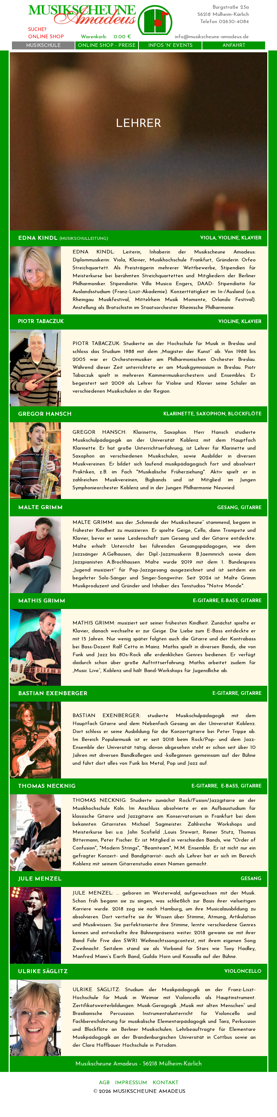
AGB (105, 1083)
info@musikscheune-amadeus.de (212, 37)
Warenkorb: (94, 37)
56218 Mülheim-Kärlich (223, 14)
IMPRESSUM (131, 1083)
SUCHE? (37, 29)
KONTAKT (166, 1083)
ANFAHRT (234, 45)
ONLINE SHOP (46, 37)
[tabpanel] (138, 141)
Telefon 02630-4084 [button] (224, 22)
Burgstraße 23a (230, 7)
